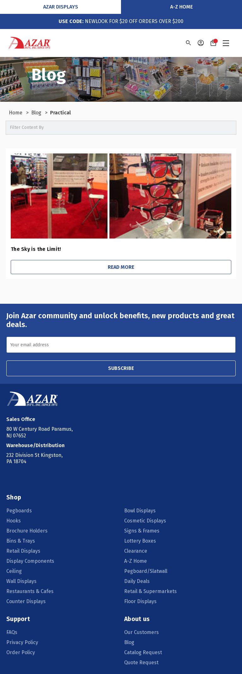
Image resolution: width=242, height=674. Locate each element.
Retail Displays (23, 551)
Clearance (135, 551)
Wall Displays (21, 581)
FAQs (11, 632)
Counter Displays (26, 601)
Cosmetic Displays (145, 521)
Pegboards (19, 511)
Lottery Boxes (140, 541)
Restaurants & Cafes (30, 591)
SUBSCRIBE (121, 368)
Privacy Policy (22, 642)
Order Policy (20, 652)
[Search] (188, 43)
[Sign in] (201, 43)
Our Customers (141, 632)
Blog (129, 642)
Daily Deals (137, 581)
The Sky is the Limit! (36, 249)
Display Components (30, 561)
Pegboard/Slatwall (145, 571)
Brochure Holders (27, 531)
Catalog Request (143, 652)
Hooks (13, 521)
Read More (121, 267)
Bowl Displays (140, 511)
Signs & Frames (141, 531)
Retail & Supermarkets (150, 591)
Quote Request (141, 662)
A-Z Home (181, 7)
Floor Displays (140, 601)
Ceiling (14, 571)
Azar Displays (60, 7)
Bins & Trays (20, 541)
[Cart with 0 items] (213, 43)
